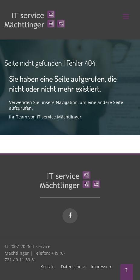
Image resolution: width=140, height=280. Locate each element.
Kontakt (47, 266)
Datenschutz (73, 266)
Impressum (101, 266)
